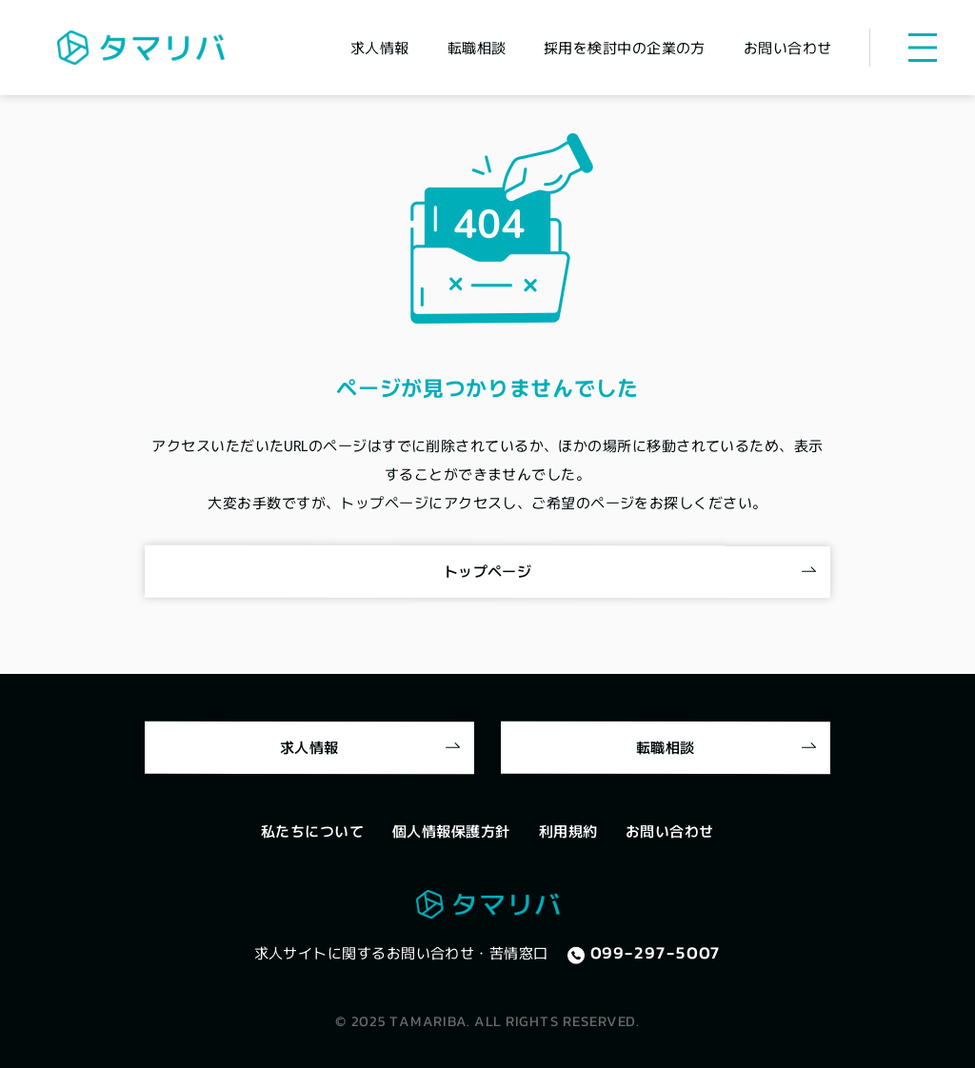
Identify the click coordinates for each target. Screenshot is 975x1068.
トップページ (488, 571)
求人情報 (309, 746)
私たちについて (312, 831)
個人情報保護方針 (451, 831)
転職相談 (665, 746)
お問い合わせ (670, 831)
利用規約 (568, 831)
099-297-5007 (656, 952)
